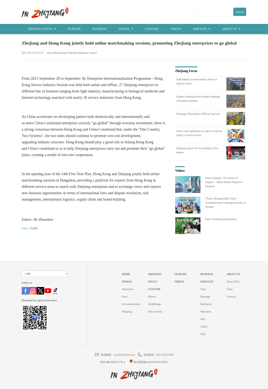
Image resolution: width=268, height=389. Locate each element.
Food (124, 296)
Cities (230, 289)
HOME (126, 274)
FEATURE (74, 28)
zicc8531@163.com (124, 354)
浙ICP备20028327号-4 (112, 362)
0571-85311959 (165, 354)
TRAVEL (125, 28)
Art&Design (154, 304)
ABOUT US (231, 28)
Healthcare (206, 304)
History (152, 296)
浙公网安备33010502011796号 (148, 362)
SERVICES (201, 28)
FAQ (202, 334)
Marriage (205, 296)
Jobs (202, 319)
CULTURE (152, 28)
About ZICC (233, 281)
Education (205, 311)
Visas (203, 289)
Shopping (127, 311)
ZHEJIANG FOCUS (42, 28)
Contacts (231, 296)
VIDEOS (175, 28)
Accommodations (131, 304)
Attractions (127, 289)
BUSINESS (99, 28)
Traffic (204, 326)
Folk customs (155, 311)
